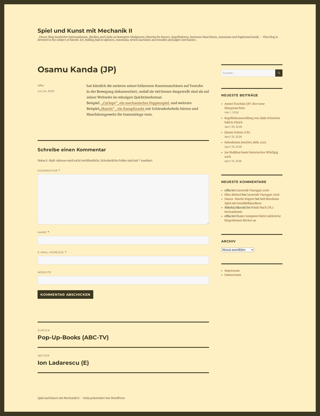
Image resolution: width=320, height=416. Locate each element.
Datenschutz (232, 275)
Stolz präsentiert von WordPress (104, 398)
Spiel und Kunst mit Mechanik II (85, 30)
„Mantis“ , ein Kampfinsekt (122, 109)
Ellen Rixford (232, 194)
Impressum (232, 270)
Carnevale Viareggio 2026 (252, 190)
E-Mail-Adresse (52, 252)
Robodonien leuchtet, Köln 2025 (245, 142)
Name (43, 232)
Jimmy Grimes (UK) (237, 132)
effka (41, 85)
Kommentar (49, 170)
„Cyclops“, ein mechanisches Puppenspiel (134, 103)
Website (44, 272)
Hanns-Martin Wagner (239, 199)
